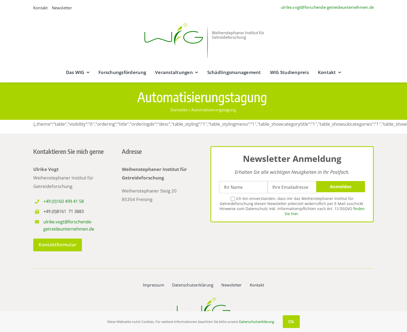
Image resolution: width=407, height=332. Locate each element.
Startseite (178, 109)
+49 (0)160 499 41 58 (63, 201)
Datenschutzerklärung (256, 321)
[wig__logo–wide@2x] (203, 21)
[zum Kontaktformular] (57, 245)
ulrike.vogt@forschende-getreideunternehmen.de (327, 7)
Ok (291, 321)
